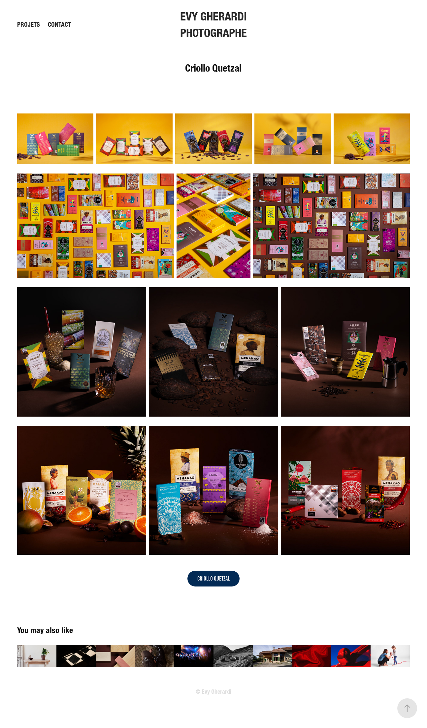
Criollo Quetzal (213, 578)
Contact (59, 24)
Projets (28, 24)
